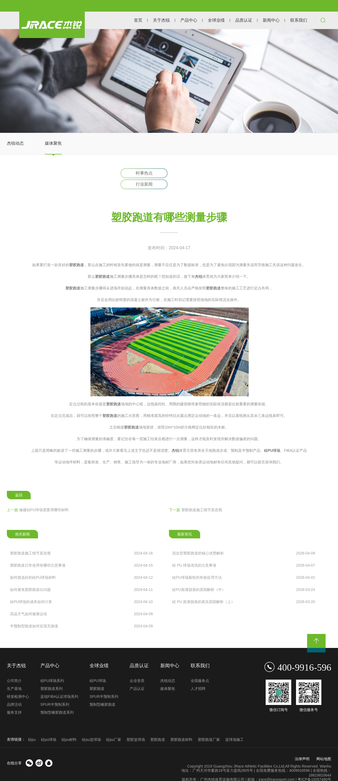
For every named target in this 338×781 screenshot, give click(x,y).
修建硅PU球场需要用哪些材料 (38, 500)
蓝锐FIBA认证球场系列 (59, 686)
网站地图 (323, 749)
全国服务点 (200, 671)
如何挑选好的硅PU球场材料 (81, 567)
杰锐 (198, 266)
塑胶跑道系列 (51, 678)
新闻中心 (271, 20)
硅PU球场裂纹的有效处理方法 (243, 567)
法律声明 (302, 749)
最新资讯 (184, 524)
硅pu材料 (69, 729)
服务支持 (14, 702)
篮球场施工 (234, 729)
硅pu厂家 (113, 729)
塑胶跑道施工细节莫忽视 (195, 500)
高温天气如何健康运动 (81, 604)
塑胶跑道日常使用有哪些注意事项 (81, 555)
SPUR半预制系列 (54, 694)
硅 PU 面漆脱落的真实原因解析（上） (243, 592)
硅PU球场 (272, 440)
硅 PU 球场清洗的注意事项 (243, 555)
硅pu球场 (48, 729)
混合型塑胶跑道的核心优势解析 (243, 543)
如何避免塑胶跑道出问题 (81, 580)
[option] (169, 81)
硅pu (32, 729)
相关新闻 (22, 524)
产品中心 (188, 20)
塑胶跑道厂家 (209, 729)
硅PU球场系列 (52, 671)
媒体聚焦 (53, 143)
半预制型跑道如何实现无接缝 (81, 616)
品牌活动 (14, 694)
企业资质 (137, 671)
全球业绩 (216, 20)
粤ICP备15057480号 (314, 769)
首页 (138, 20)
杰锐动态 (15, 143)
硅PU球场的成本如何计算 (81, 592)
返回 (18, 485)
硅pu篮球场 (91, 729)
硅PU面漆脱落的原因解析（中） (243, 580)
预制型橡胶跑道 (102, 694)
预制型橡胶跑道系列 (57, 702)
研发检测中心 (18, 686)
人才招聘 (198, 678)
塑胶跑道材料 (181, 729)
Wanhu (325, 756)
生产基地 (14, 678)
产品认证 (137, 678)
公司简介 (14, 671)
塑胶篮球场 (135, 729)
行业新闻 (197, 173)
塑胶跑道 (76, 255)
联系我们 (298, 20)
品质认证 (243, 20)
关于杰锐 (161, 20)
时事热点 (140, 173)
